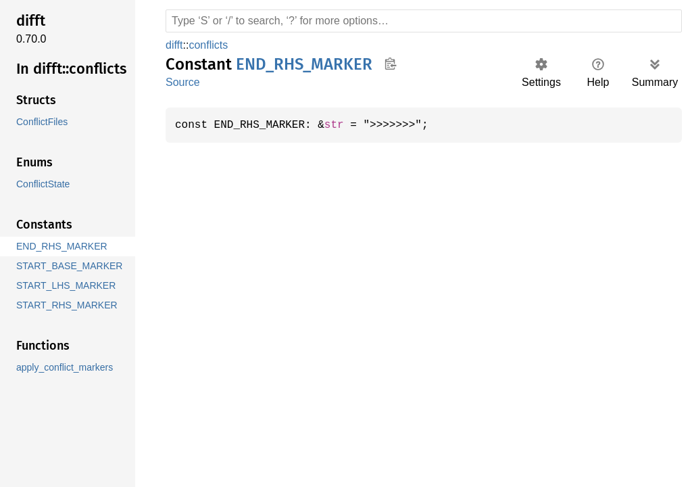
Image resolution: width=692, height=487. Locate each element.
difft (176, 45)
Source (182, 82)
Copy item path (390, 63)
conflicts (212, 45)
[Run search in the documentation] (424, 20)
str (340, 125)
